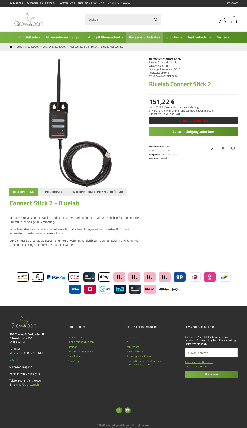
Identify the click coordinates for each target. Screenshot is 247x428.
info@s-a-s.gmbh (28, 384)
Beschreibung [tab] (23, 192)
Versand (145, 425)
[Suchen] (123, 19)
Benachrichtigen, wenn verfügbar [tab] (96, 192)
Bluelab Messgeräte (168, 154)
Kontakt (232, 3)
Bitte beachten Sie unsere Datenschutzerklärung (199, 364)
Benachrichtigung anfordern (193, 131)
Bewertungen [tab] (52, 192)
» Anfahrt (14, 360)
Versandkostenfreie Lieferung (182, 107)
